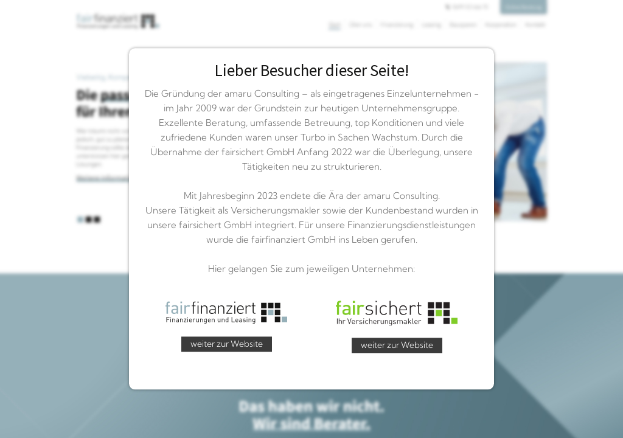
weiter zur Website (226, 343)
